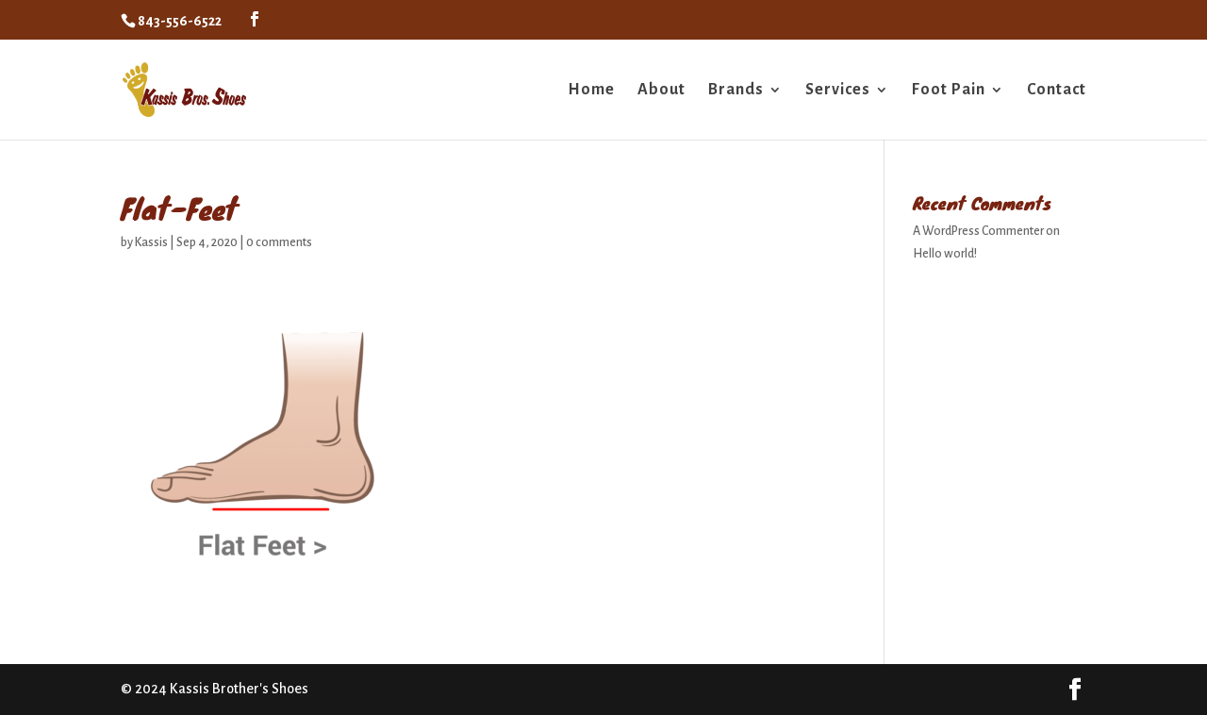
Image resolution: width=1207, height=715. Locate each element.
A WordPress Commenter (978, 231)
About (661, 90)
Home (591, 90)
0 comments (279, 242)
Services (837, 90)
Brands (736, 90)
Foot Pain (948, 90)
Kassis (151, 242)
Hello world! (945, 253)
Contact (1056, 90)
